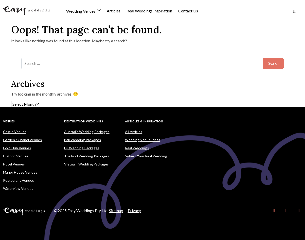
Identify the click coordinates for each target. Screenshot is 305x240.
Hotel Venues (14, 164)
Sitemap (116, 210)
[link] (261, 211)
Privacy (134, 210)
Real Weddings (137, 148)
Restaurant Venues (18, 180)
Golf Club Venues (17, 148)
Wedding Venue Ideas (142, 140)
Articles (113, 10)
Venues (9, 121)
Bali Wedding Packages (82, 140)
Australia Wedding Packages (87, 132)
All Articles (133, 132)
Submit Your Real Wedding (146, 156)
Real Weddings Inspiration (149, 10)
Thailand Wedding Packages (86, 156)
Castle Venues (14, 132)
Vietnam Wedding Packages (86, 164)
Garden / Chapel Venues (22, 140)
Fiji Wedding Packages (81, 148)
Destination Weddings (83, 121)
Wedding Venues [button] (81, 11)
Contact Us (188, 10)
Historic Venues (15, 156)
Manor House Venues (20, 172)
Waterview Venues (18, 188)
